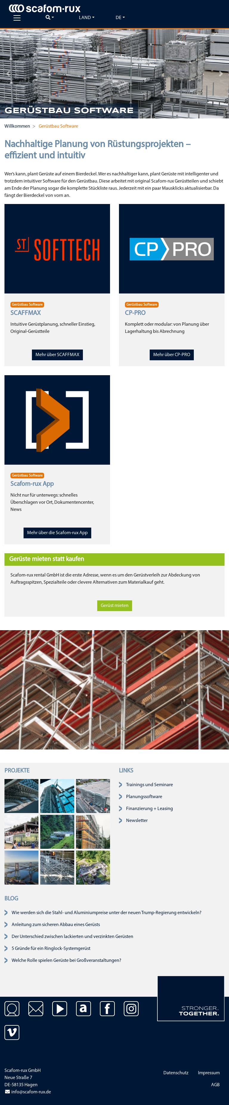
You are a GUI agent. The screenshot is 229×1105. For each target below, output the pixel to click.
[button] (8, 73)
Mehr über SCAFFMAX (57, 355)
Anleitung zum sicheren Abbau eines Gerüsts (56, 924)
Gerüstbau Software (27, 305)
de (118, 18)
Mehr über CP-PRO (171, 355)
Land (85, 18)
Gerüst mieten (115, 605)
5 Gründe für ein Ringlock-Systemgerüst (51, 948)
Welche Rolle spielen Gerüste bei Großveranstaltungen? (66, 960)
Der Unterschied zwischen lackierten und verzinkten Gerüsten (72, 936)
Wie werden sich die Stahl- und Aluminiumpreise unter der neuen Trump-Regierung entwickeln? (107, 913)
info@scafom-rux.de (27, 1092)
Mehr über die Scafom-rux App (57, 533)
